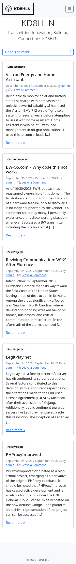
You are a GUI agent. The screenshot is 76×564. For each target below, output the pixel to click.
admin (65, 86)
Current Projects (17, 159)
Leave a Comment (24, 90)
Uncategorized (16, 66)
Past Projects (15, 252)
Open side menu (38, 52)
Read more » (15, 142)
